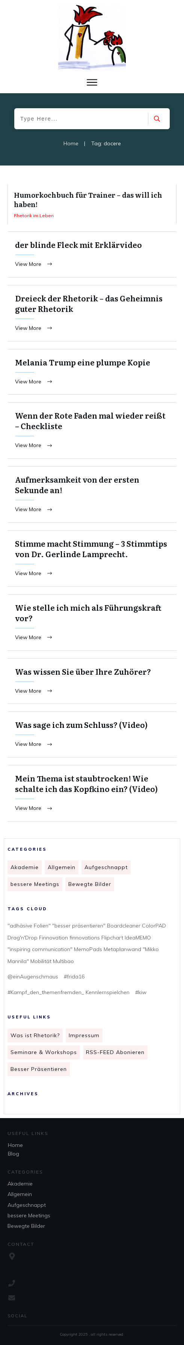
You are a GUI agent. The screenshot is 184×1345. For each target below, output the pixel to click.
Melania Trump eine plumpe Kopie (92, 373)
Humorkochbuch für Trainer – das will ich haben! (92, 204)
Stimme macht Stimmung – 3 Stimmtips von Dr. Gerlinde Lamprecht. (92, 560)
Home (15, 1145)
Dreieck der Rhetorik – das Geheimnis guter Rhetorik (92, 314)
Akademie (25, 869)
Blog (13, 1153)
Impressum (84, 1037)
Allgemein (61, 869)
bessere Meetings (35, 886)
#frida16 (74, 978)
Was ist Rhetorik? (35, 1037)
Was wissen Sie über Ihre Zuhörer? (92, 684)
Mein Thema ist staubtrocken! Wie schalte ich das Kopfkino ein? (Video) (92, 797)
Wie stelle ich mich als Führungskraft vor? (92, 625)
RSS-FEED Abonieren (115, 1054)
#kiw (140, 994)
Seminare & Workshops (44, 1054)
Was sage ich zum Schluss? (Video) (92, 737)
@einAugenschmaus (33, 978)
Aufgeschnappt (106, 869)
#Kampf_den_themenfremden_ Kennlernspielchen (69, 994)
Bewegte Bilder (89, 886)
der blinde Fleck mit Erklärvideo (92, 254)
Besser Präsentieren (39, 1071)
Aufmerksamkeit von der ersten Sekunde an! (92, 496)
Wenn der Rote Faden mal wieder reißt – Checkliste (92, 432)
